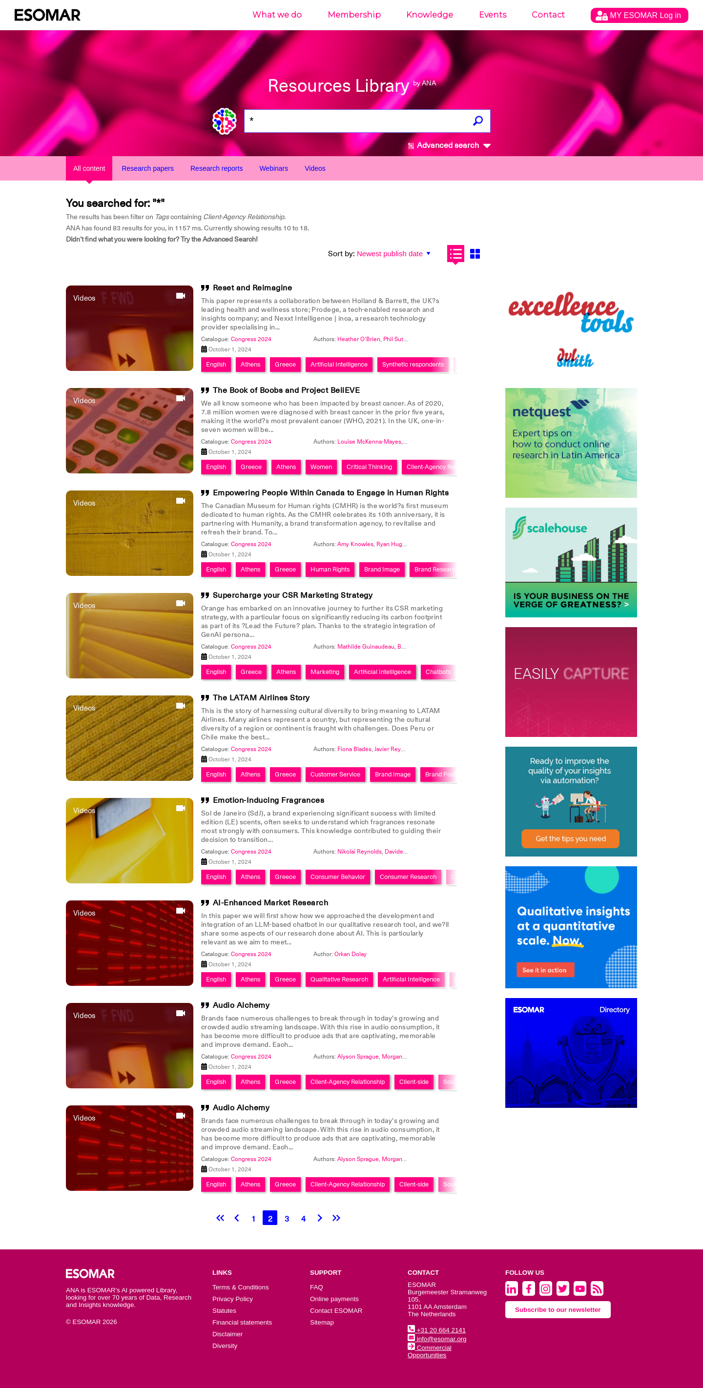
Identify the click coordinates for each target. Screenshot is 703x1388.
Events (492, 15)
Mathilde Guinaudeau (365, 647)
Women (321, 467)
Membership (354, 15)
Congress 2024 (251, 339)
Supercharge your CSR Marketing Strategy (293, 595)
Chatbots (438, 672)
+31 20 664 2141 (437, 1330)
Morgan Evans (400, 1057)
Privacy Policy (232, 1299)
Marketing (324, 672)
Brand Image (382, 569)
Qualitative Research (339, 979)
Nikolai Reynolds (359, 852)
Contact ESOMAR (336, 1310)
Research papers (148, 168)
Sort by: (341, 254)
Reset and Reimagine (252, 288)
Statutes (224, 1310)
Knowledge (429, 15)
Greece (285, 364)
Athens (250, 364)
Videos (315, 168)
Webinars (273, 168)
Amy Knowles (355, 544)
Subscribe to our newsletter (558, 1309)
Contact (548, 15)
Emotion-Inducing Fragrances (269, 800)
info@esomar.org (437, 1339)
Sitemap (322, 1322)
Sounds (453, 1082)
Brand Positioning (449, 774)
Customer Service (335, 774)
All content (89, 168)
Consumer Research (408, 877)
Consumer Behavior (337, 877)
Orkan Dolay (350, 954)
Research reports (216, 168)
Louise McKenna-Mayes (369, 442)
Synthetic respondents (413, 364)
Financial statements (242, 1322)
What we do (277, 15)
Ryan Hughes (394, 544)
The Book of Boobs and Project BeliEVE (286, 390)
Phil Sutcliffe (399, 339)
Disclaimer (227, 1334)
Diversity (224, 1345)
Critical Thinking (369, 467)
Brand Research (436, 569)
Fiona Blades (354, 749)
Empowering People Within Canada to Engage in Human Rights (331, 493)
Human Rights (330, 569)
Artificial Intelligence (339, 364)
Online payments (334, 1299)
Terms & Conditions (240, 1287)
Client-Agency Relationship (444, 467)
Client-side (414, 1082)
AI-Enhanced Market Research (271, 903)
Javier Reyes (390, 749)
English (216, 364)
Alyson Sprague (358, 1057)
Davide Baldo (402, 852)
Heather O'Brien (358, 339)
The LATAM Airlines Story (261, 698)
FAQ (316, 1287)
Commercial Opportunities (430, 1351)
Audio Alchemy (241, 1005)
